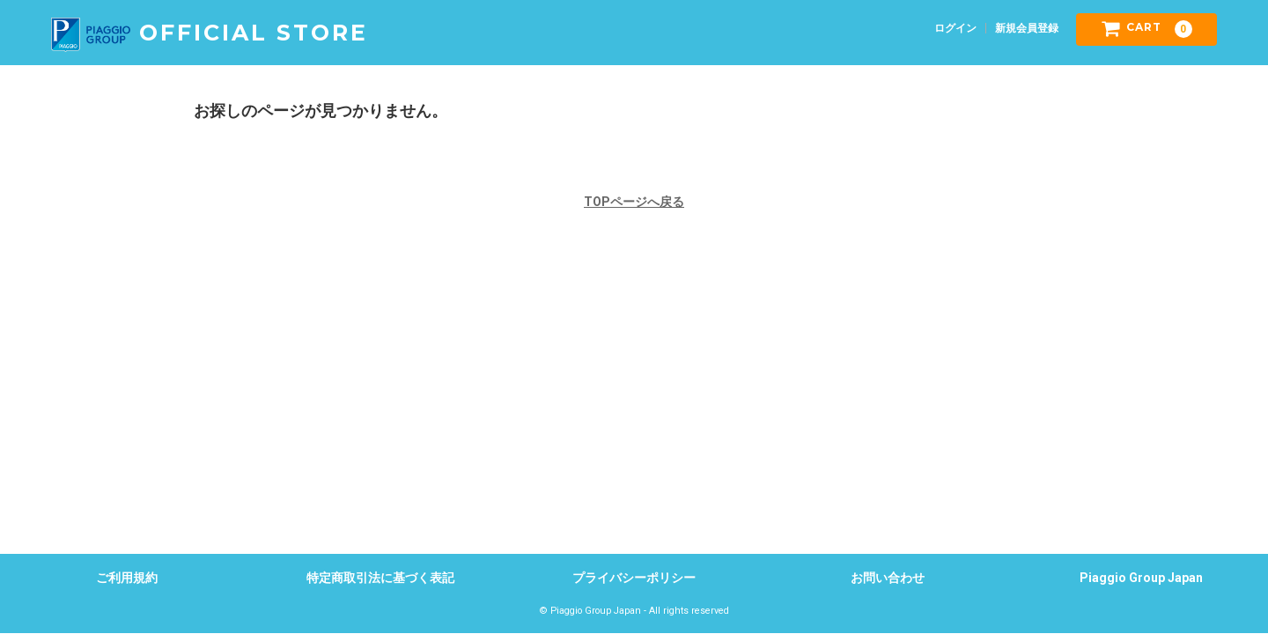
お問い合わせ (888, 578)
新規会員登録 (1026, 28)
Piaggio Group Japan (1141, 578)
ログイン (955, 28)
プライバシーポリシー (634, 578)
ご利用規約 (127, 578)
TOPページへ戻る (634, 202)
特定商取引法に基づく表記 (380, 578)
